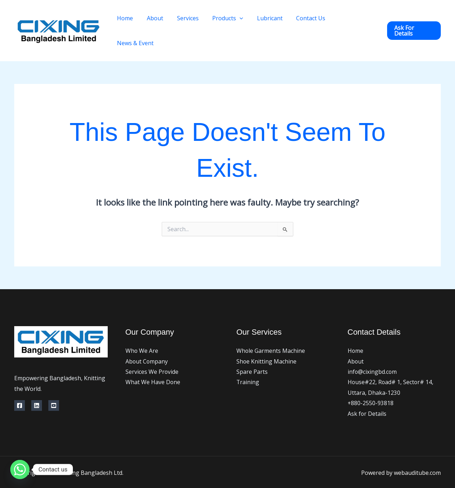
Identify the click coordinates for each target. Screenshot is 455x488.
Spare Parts (252, 351)
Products (233, 21)
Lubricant (272, 21)
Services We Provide (152, 351)
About (165, 21)
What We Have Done (153, 362)
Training (247, 362)
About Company (146, 341)
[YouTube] (53, 385)
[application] (244, 21)
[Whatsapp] (20, 469)
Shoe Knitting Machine (266, 341)
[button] (414, 20)
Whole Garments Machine (270, 330)
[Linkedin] (36, 385)
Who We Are (142, 330)
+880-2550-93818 (371, 383)
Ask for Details (367, 394)
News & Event (355, 21)
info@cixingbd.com (372, 351)
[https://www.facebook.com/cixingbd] (19, 385)
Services (195, 21)
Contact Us (311, 21)
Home (137, 21)
